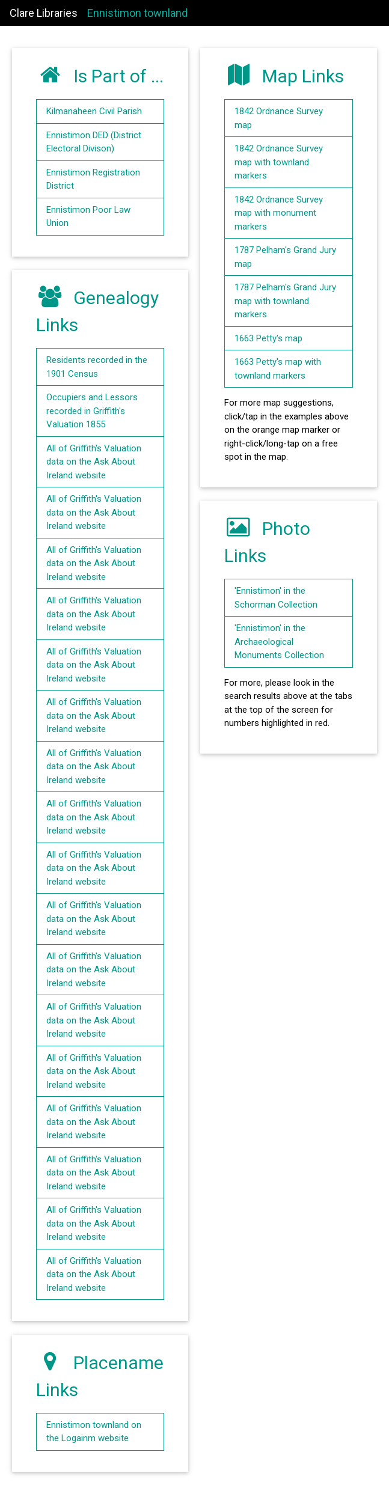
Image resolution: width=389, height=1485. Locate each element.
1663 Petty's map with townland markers (277, 368)
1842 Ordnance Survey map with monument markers (278, 213)
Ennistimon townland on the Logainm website (93, 1431)
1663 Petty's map (268, 338)
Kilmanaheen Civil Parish (94, 111)
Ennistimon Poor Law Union (88, 216)
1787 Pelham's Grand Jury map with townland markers (285, 301)
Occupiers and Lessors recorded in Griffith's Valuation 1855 (92, 411)
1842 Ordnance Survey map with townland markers (278, 162)
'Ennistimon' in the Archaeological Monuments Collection (279, 641)
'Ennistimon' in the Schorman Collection (275, 597)
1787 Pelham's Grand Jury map (285, 257)
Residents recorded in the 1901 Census (96, 367)
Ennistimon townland (137, 13)
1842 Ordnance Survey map (278, 118)
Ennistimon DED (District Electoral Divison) (93, 142)
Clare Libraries (44, 13)
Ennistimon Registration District (93, 179)
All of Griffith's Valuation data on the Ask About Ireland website (93, 462)
